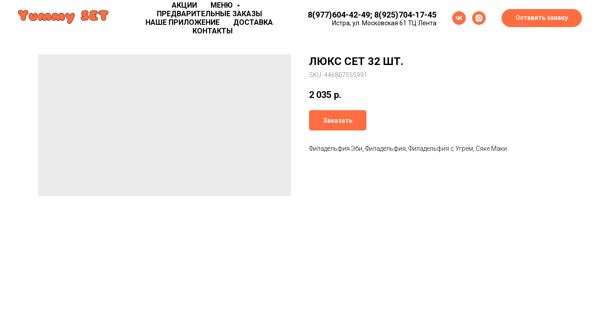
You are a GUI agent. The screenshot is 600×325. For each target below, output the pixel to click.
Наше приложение (182, 22)
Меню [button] (222, 5)
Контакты (212, 31)
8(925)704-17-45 (405, 14)
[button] (542, 18)
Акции (184, 5)
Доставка (253, 22)
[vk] (459, 18)
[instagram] (479, 18)
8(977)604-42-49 (339, 14)
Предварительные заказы (209, 13)
